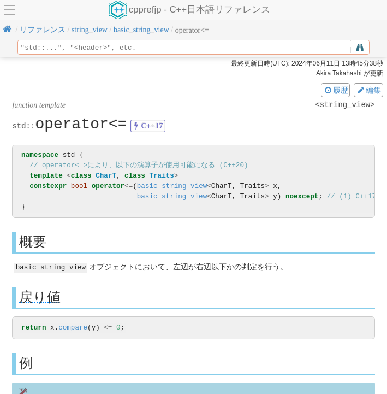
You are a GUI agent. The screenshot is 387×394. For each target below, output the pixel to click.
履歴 (335, 90)
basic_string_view (172, 186)
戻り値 (40, 296)
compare (72, 327)
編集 (368, 90)
